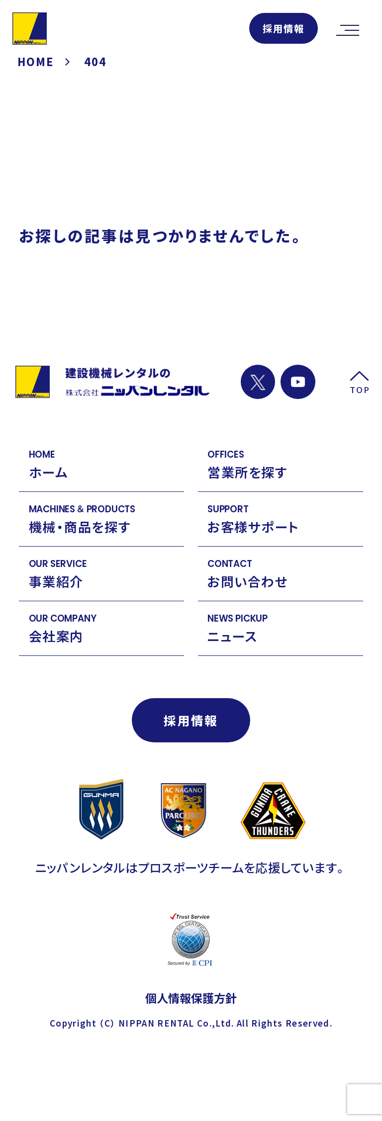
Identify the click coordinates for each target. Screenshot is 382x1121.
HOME (36, 61)
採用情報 (283, 28)
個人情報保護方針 (191, 998)
